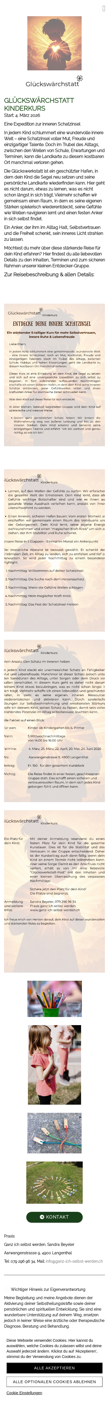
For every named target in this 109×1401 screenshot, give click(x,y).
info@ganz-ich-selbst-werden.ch (74, 1261)
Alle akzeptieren (54, 1368)
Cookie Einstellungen (24, 1393)
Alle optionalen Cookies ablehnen (54, 1382)
